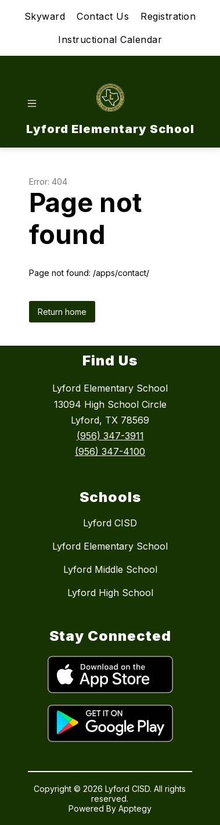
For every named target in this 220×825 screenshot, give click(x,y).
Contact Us (103, 16)
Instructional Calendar (110, 39)
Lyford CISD (110, 523)
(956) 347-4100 (110, 451)
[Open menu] (32, 103)
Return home (62, 312)
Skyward (45, 16)
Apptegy (135, 808)
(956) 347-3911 (110, 436)
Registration (168, 16)
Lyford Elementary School (110, 546)
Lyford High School (110, 592)
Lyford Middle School (110, 569)
